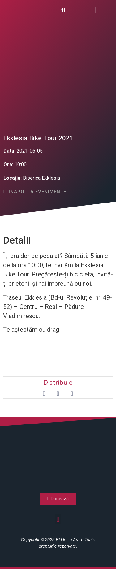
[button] (94, 10)
